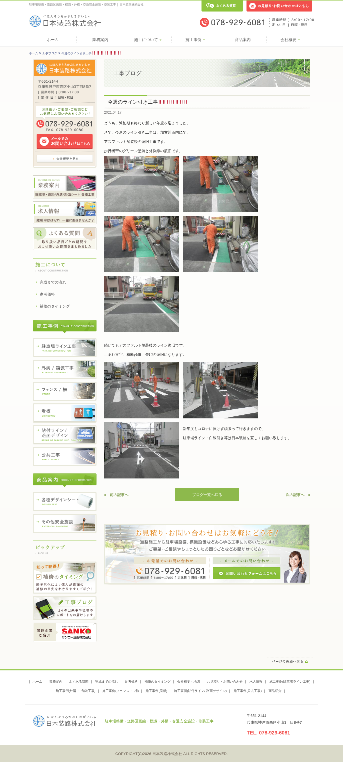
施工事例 (195, 40)
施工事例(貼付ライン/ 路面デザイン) (200, 691)
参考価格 (47, 294)
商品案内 (243, 40)
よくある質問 (78, 681)
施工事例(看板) (156, 691)
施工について (148, 40)
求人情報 (256, 681)
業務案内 (100, 40)
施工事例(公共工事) (248, 691)
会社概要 (290, 40)
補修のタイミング (55, 306)
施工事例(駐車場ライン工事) (289, 681)
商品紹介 (275, 691)
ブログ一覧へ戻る (207, 494)
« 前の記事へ (116, 494)
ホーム (53, 40)
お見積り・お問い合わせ (225, 681)
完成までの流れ (53, 282)
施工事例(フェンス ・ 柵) (120, 691)
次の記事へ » (298, 494)
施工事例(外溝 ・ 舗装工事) (76, 691)
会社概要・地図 (188, 681)
